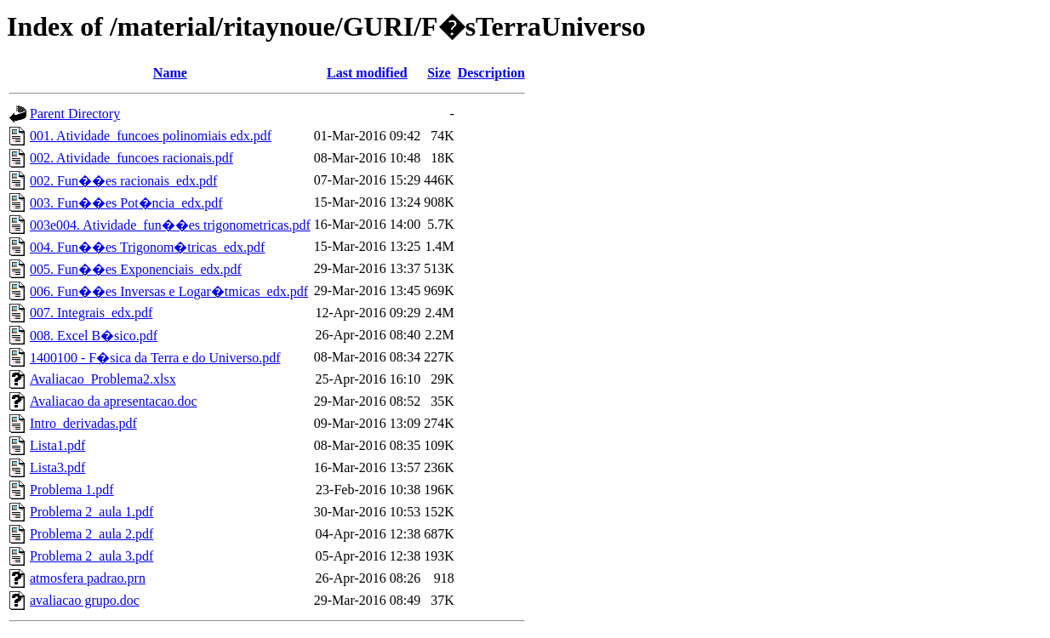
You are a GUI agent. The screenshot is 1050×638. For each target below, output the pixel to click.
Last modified (367, 73)
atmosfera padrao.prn (88, 578)
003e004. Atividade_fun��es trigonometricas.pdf (170, 225)
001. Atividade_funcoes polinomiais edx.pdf (150, 135)
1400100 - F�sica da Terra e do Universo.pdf (155, 357)
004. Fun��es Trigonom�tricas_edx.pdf (147, 247)
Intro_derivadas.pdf (83, 423)
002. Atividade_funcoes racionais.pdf (131, 158)
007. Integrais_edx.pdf (91, 312)
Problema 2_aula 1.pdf (91, 511)
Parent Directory (75, 113)
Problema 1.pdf (72, 489)
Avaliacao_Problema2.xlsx (103, 379)
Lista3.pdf (57, 467)
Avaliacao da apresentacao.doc (113, 401)
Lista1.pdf (57, 445)
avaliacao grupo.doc (85, 600)
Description (491, 73)
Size (439, 73)
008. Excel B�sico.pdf (93, 335)
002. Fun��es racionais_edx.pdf (123, 181)
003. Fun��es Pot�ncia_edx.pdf (126, 203)
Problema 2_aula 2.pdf (91, 534)
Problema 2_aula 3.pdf (91, 556)
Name (170, 73)
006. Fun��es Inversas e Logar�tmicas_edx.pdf (169, 291)
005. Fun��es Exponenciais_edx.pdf (136, 269)
